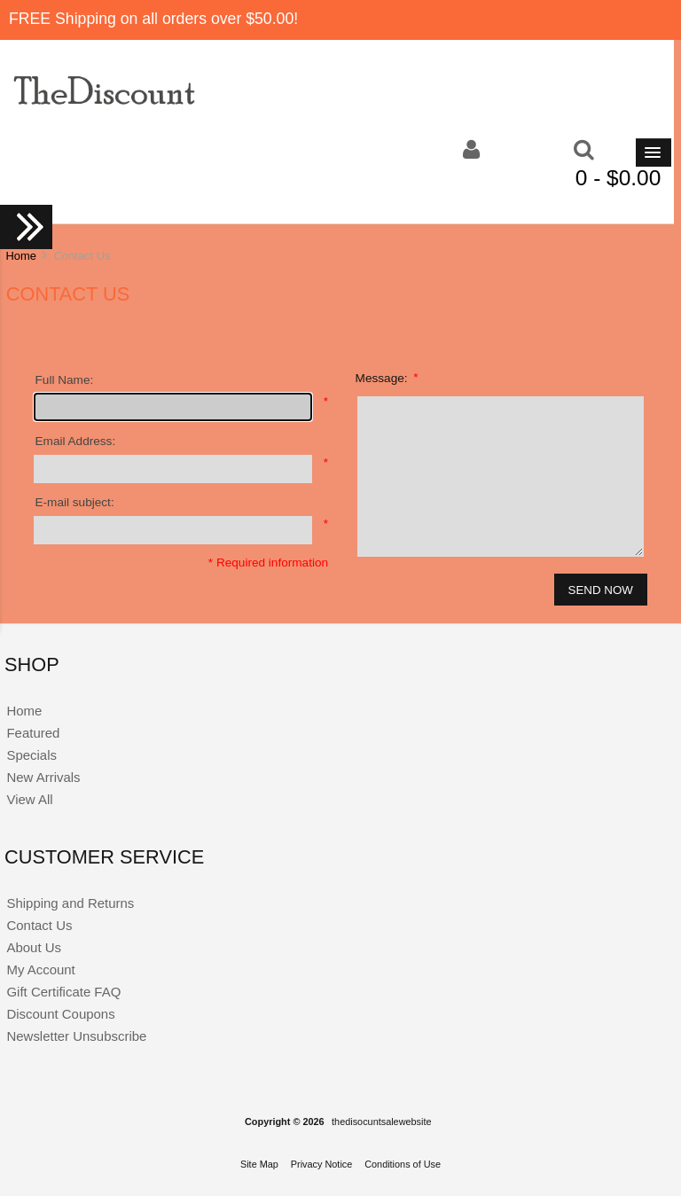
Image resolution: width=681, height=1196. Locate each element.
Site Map (259, 1164)
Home (20, 255)
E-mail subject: (74, 502)
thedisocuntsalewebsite (381, 1121)
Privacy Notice (322, 1164)
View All (29, 799)
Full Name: (64, 380)
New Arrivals (43, 777)
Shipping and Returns (70, 903)
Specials (31, 754)
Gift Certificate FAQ (63, 991)
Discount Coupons (60, 1013)
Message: (387, 377)
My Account (40, 969)
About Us (33, 947)
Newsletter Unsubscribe (76, 1036)
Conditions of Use (402, 1164)
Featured (32, 732)
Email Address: (75, 441)
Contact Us (39, 925)
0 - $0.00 (618, 178)
